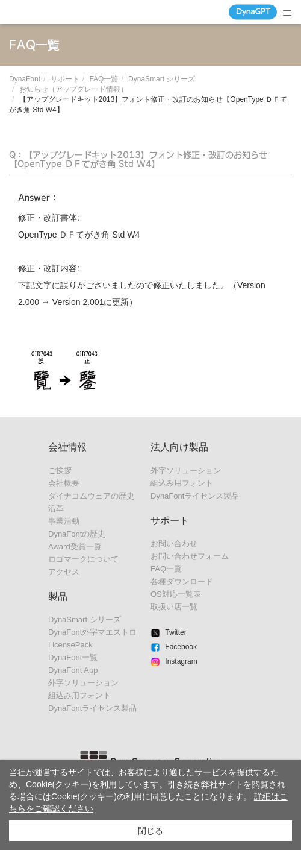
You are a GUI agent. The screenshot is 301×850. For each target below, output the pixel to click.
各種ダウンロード (181, 581)
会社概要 (63, 483)
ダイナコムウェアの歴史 (91, 495)
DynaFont (24, 79)
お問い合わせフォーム (189, 556)
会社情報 (67, 447)
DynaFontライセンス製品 (92, 708)
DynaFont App (73, 670)
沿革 (56, 508)
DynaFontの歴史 (76, 533)
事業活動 (63, 521)
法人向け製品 (179, 447)
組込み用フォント (79, 695)
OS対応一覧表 (175, 594)
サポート (65, 79)
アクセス (63, 571)
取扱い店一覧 (173, 606)
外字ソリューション (83, 682)
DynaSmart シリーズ (161, 79)
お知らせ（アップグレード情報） (73, 89)
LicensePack (70, 644)
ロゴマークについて (83, 559)
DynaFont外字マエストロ (92, 632)
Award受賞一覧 (75, 546)
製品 (57, 596)
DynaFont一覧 (73, 657)
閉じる (150, 831)
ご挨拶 (60, 470)
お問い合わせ (173, 543)
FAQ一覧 (103, 79)
